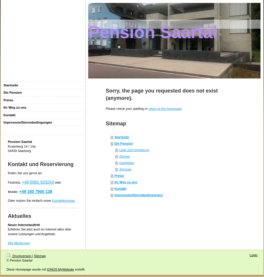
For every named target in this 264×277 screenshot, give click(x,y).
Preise (119, 175)
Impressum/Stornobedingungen (138, 195)
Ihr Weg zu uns (125, 182)
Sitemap (40, 256)
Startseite (121, 137)
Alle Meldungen (19, 243)
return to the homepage (165, 108)
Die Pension (123, 143)
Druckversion (19, 256)
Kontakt (120, 188)
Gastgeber (126, 163)
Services (125, 169)
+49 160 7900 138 (35, 191)
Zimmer (124, 156)
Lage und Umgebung (134, 150)
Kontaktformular (63, 200)
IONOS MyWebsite (60, 269)
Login (254, 255)
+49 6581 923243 (38, 182)
